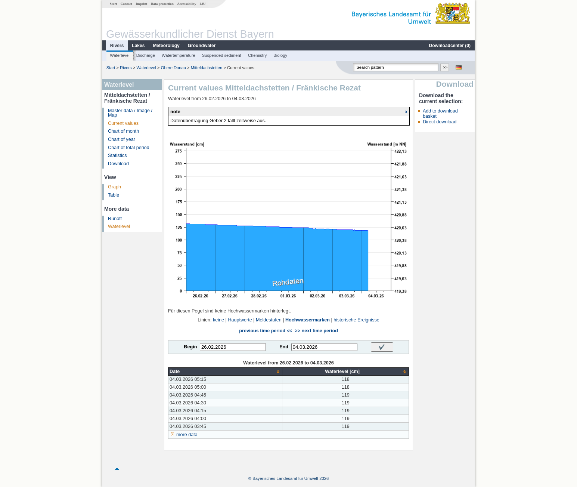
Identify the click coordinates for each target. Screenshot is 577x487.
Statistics (117, 155)
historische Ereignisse (356, 320)
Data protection (162, 4)
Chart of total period (128, 147)
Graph (114, 186)
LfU (202, 4)
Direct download (439, 121)
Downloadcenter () (450, 45)
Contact (126, 4)
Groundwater (202, 45)
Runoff (115, 218)
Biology (280, 55)
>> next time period (316, 330)
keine (218, 320)
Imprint (141, 4)
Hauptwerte (240, 320)
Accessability (186, 4)
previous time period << (265, 330)
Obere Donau (173, 67)
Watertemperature (178, 55)
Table (113, 195)
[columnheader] (225, 372)
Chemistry (257, 55)
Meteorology (166, 45)
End (283, 346)
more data (187, 434)
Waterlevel (119, 55)
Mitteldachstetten (207, 67)
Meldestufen (269, 320)
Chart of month (123, 131)
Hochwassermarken (307, 320)
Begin (190, 346)
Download (118, 163)
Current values (123, 123)
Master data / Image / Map (130, 113)
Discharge (145, 55)
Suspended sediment (221, 55)
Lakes (138, 45)
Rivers (117, 45)
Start (113, 4)
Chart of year (121, 139)
